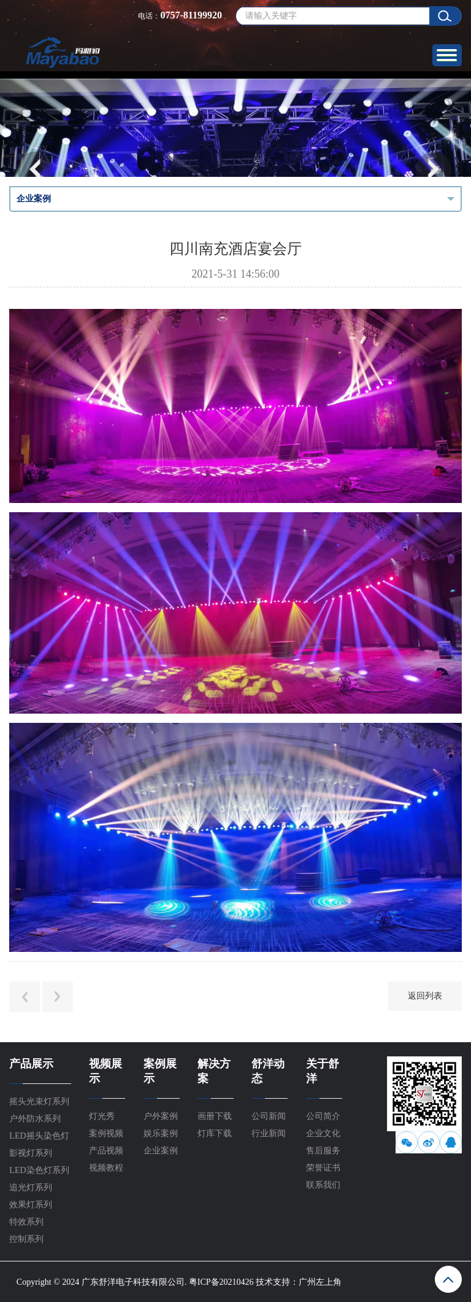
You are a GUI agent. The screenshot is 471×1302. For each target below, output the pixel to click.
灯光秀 (102, 1116)
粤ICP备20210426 (221, 1282)
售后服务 (323, 1150)
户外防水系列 (35, 1118)
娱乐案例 (161, 1133)
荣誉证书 (323, 1167)
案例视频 (106, 1133)
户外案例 (161, 1116)
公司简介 (323, 1116)
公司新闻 (268, 1116)
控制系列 (26, 1239)
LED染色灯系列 (39, 1170)
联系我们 (323, 1185)
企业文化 (323, 1133)
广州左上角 (320, 1282)
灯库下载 (214, 1133)
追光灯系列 (30, 1187)
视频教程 (106, 1167)
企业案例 (161, 1150)
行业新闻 (268, 1133)
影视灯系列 (30, 1153)
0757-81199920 (190, 15)
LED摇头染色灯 (39, 1135)
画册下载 (214, 1116)
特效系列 (26, 1221)
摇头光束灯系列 (39, 1101)
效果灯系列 (30, 1204)
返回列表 (425, 995)
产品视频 (106, 1150)
